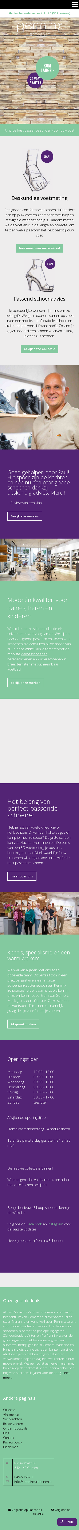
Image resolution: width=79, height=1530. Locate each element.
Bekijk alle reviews (25, 516)
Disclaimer (10, 1447)
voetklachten (23, 842)
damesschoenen (34, 654)
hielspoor (35, 837)
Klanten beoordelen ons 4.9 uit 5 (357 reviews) (39, 13)
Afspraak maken (23, 1024)
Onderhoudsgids (15, 1428)
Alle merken (11, 1414)
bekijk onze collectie (39, 349)
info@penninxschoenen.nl (33, 1481)
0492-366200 (24, 1477)
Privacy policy (12, 1442)
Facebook (34, 1224)
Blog (6, 1433)
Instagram (55, 1224)
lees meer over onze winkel (39, 248)
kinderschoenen (50, 659)
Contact (8, 1437)
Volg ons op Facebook (25, 1510)
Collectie (9, 1410)
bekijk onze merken (25, 682)
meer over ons (22, 876)
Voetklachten (12, 1419)
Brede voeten (13, 1423)
